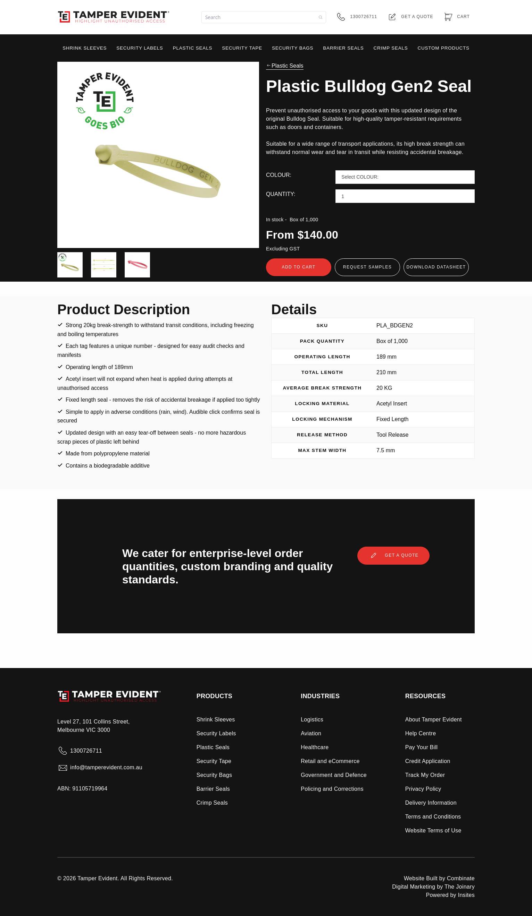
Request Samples (367, 267)
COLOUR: (278, 175)
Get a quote (393, 555)
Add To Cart (298, 267)
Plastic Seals (285, 66)
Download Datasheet (436, 267)
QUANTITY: (280, 194)
